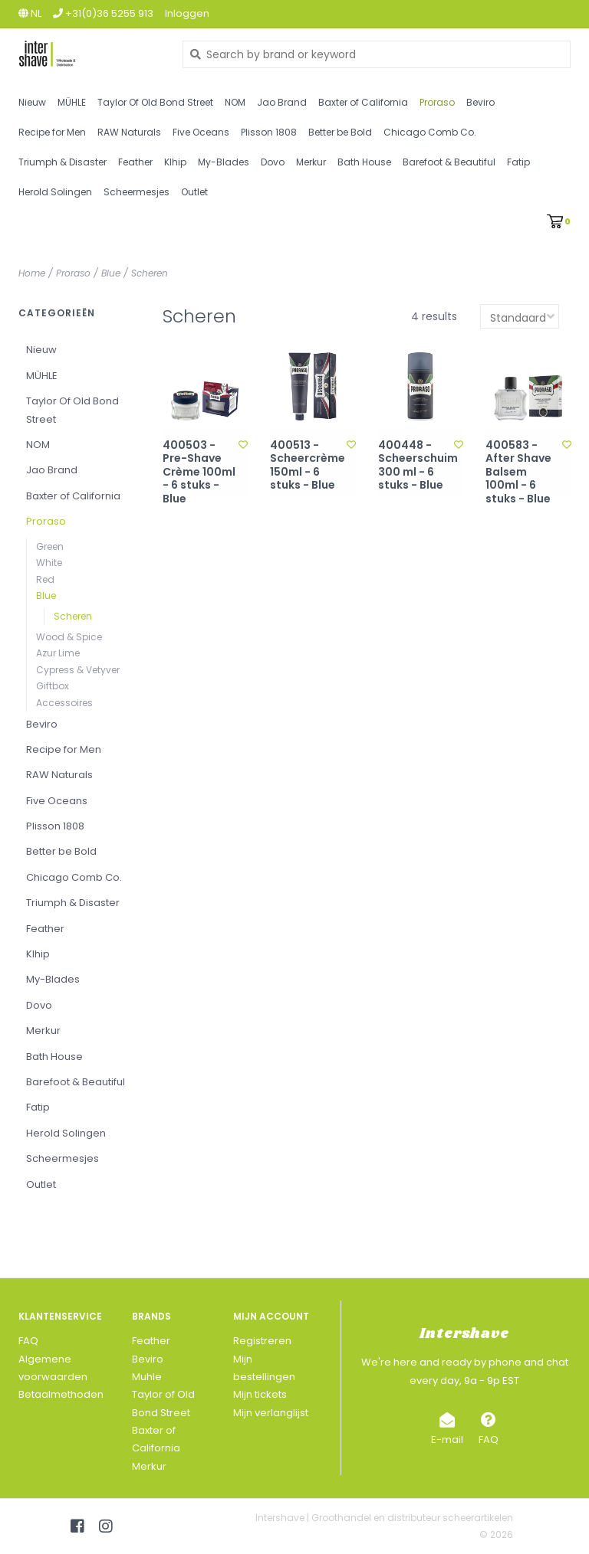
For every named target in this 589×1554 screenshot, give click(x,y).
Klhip (175, 161)
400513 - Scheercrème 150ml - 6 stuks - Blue (307, 465)
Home (31, 273)
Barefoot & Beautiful (449, 161)
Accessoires (64, 702)
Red (45, 579)
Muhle (147, 1376)
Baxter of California (363, 102)
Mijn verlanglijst (270, 1412)
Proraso (437, 102)
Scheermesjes (136, 191)
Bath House (364, 161)
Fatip (518, 161)
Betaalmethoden (61, 1394)
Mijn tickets (260, 1394)
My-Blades (223, 161)
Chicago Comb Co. (429, 132)
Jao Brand (282, 102)
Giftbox (52, 685)
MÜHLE (72, 102)
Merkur (311, 161)
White (49, 562)
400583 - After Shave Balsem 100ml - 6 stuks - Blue (518, 472)
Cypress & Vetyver (78, 669)
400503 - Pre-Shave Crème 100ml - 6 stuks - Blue (199, 472)
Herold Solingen (55, 191)
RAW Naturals (129, 132)
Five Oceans (201, 132)
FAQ (28, 1340)
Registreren (262, 1340)
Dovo (273, 161)
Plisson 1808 (269, 132)
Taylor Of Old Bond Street (155, 102)
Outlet (194, 191)
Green (50, 546)
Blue (110, 273)
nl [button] (29, 13)
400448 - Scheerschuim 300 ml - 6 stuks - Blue (416, 465)
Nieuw (32, 102)
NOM (235, 102)
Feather (135, 161)
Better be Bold (340, 132)
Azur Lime (58, 652)
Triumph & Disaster (62, 161)
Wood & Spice (69, 636)
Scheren (149, 273)
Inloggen (187, 13)
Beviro (480, 102)
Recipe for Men (52, 132)
